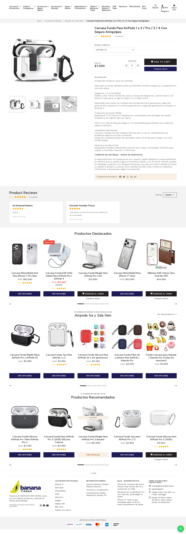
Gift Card (173, 5)
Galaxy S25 (60, 508)
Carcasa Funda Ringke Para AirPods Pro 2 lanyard (93, 442)
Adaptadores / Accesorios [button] (93, 5)
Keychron (152, 4)
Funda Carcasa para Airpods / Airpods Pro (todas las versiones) (161, 362)
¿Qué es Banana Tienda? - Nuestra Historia (98, 490)
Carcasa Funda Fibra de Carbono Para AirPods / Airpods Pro (127, 362)
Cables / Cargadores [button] (32, 5)
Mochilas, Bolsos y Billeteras (129, 5)
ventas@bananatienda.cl (161, 490)
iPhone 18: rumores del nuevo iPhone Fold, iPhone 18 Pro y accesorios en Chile (130, 491)
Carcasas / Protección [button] (16, 5)
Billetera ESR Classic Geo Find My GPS (161, 279)
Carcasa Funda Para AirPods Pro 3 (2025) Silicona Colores (59, 444)
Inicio (39, 26)
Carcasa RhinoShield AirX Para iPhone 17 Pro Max (24, 279)
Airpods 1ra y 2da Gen (74, 26)
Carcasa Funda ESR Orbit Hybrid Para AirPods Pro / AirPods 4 (59, 280)
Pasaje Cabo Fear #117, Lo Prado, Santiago (162, 498)
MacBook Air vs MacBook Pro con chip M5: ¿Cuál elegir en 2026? (130, 499)
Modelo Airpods (102, 50)
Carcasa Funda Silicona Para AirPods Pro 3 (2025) (161, 442)
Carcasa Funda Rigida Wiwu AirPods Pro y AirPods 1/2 (25, 361)
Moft (57, 499)
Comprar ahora (160, 73)
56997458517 (156, 494)
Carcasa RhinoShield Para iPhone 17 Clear (127, 279)
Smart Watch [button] (78, 5)
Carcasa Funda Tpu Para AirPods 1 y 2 (59, 361)
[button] (135, 181)
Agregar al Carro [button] (93, 299)
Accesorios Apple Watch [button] (49, 5)
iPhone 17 (59, 489)
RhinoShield (163, 4)
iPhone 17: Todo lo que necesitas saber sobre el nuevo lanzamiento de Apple (130, 506)
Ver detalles (93, 459)
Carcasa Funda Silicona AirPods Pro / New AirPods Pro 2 (24, 444)
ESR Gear (143, 5)
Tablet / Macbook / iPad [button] (111, 6)
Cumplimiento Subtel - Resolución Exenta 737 (96, 498)
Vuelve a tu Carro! (63, 515)
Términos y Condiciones (97, 494)
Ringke (58, 505)
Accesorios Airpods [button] (65, 5)
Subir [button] (93, 478)
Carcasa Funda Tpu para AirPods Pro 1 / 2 (127, 442)
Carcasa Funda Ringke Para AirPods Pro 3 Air (93, 279)
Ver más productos (167, 319)
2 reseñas (119, 41)
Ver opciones (25, 299)
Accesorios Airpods (53, 26)
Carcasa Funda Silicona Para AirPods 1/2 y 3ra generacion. (93, 361)
